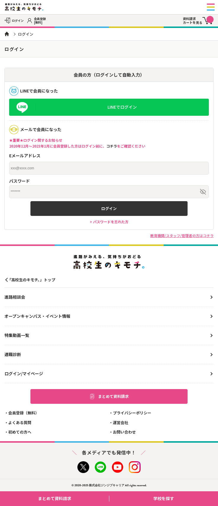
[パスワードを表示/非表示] (203, 191)
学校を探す (183, 498)
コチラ (111, 145)
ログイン (109, 208)
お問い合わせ (124, 432)
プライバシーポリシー (132, 413)
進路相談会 (14, 297)
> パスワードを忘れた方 (109, 221)
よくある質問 (19, 422)
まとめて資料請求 (109, 396)
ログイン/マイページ (23, 373)
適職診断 (12, 354)
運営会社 (120, 422)
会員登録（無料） (23, 413)
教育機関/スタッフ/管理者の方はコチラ (182, 235)
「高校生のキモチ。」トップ (31, 279)
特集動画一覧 (16, 335)
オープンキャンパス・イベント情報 (37, 316)
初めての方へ (19, 432)
